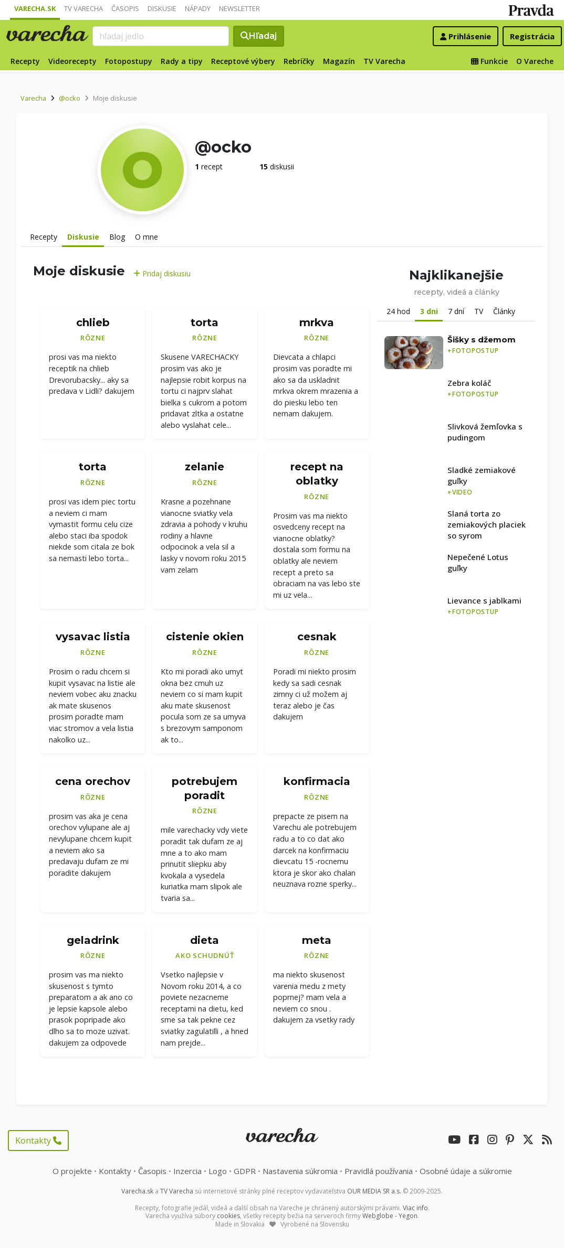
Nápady (198, 8)
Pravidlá (378, 1171)
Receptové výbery (243, 61)
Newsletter (239, 8)
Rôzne (93, 337)
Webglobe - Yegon (389, 1215)
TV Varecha (83, 8)
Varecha (33, 98)
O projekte (72, 1171)
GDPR (245, 1171)
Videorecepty (72, 61)
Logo (217, 1171)
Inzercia (187, 1171)
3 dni (429, 311)
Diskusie (162, 8)
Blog (117, 237)
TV (478, 311)
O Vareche (534, 61)
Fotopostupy (128, 61)
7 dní (456, 311)
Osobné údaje (466, 1171)
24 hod (398, 311)
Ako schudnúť (204, 955)
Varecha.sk (35, 8)
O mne (146, 237)
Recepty (25, 61)
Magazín (339, 61)
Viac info (415, 1207)
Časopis (125, 8)
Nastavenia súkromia (300, 1171)
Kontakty (38, 1140)
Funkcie (489, 61)
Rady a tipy (182, 61)
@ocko (69, 98)
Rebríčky (299, 61)
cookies (228, 1215)
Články (504, 311)
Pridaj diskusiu (162, 273)
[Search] (161, 36)
